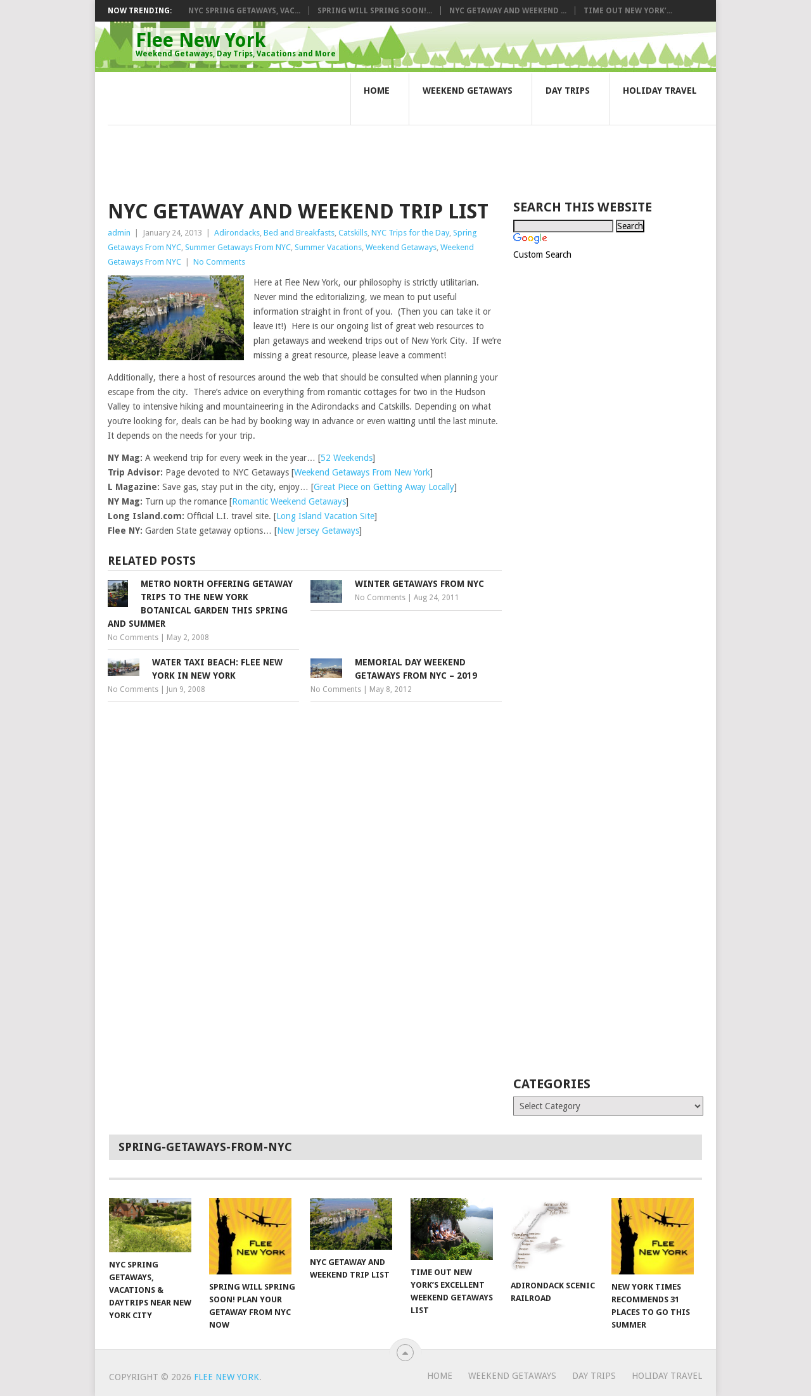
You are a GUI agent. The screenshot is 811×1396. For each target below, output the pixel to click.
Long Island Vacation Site (325, 516)
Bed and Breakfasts (299, 232)
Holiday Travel (660, 90)
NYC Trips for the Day (410, 232)
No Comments (219, 262)
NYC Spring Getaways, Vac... (244, 10)
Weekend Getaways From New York (362, 472)
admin (119, 232)
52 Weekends (347, 458)
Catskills (352, 232)
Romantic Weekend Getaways (289, 501)
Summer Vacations (328, 247)
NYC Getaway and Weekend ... (507, 10)
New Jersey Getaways (318, 530)
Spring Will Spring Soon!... (374, 10)
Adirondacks (237, 232)
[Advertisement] (338, 138)
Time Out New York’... (628, 10)
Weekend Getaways (468, 90)
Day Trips (568, 90)
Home (377, 90)
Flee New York (236, 43)
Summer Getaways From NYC (238, 247)
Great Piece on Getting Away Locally (384, 487)
